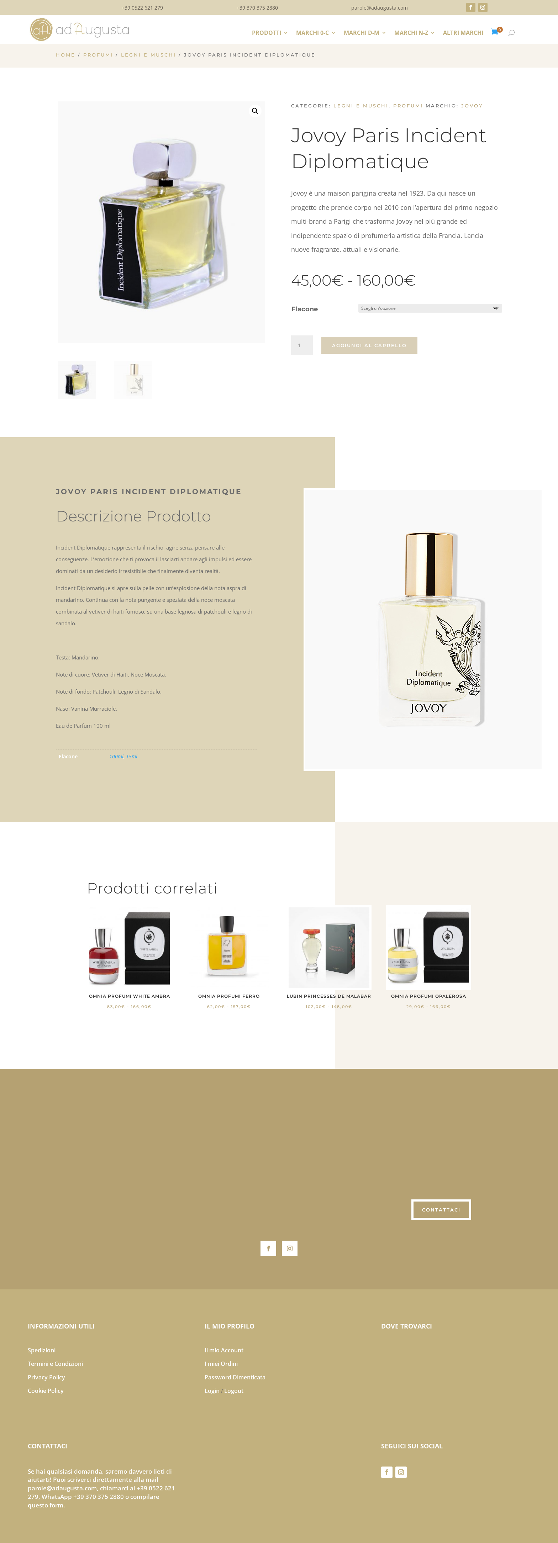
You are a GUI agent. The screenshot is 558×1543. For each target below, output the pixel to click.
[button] (255, 111)
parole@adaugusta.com (379, 8)
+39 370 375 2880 (257, 8)
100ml (116, 756)
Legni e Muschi (148, 55)
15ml (131, 756)
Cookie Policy (46, 1391)
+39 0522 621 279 (142, 8)
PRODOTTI (266, 33)
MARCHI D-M (361, 33)
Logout (233, 1391)
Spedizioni (42, 1350)
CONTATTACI (441, 1210)
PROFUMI (98, 55)
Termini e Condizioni (55, 1364)
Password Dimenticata (235, 1377)
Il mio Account (224, 1350)
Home (65, 55)
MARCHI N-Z (411, 33)
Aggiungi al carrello (369, 345)
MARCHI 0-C (312, 33)
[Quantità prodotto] (301, 345)
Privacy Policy (46, 1377)
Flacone (304, 309)
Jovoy (472, 105)
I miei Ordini (221, 1364)
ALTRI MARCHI (463, 33)
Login (212, 1391)
